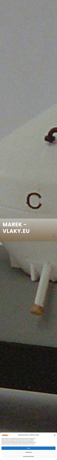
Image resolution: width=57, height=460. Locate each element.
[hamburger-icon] (53, 237)
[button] (55, 435)
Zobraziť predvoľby (28, 456)
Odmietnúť (28, 452)
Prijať (28, 448)
